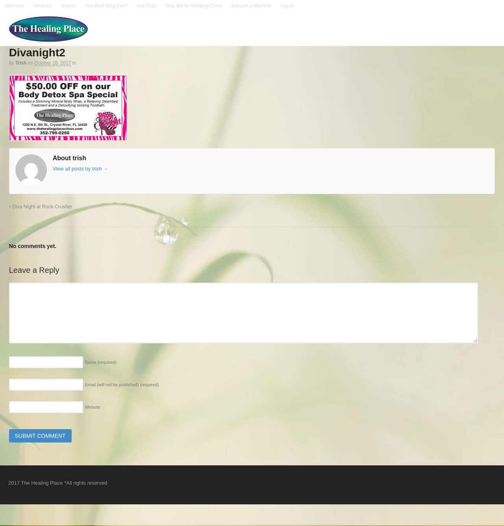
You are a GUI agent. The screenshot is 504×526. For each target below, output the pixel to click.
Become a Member (251, 6)
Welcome (14, 6)
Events (68, 6)
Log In (287, 6)
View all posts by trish (80, 169)
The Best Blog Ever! (106, 6)
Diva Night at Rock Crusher (40, 206)
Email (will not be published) (122, 384)
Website (93, 407)
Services (43, 6)
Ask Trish (146, 6)
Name (101, 362)
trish (21, 63)
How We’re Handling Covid (194, 6)
